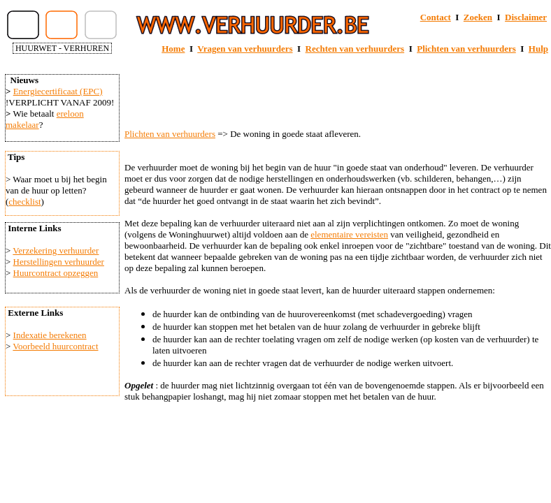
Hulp (538, 48)
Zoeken (478, 17)
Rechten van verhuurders (355, 48)
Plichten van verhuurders (466, 48)
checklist (24, 201)
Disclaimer (526, 17)
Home (173, 48)
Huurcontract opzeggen (56, 273)
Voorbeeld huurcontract (55, 346)
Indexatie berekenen (50, 335)
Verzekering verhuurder (56, 250)
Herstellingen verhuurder (58, 261)
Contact (435, 17)
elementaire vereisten (349, 234)
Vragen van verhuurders (244, 48)
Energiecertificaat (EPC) (58, 91)
